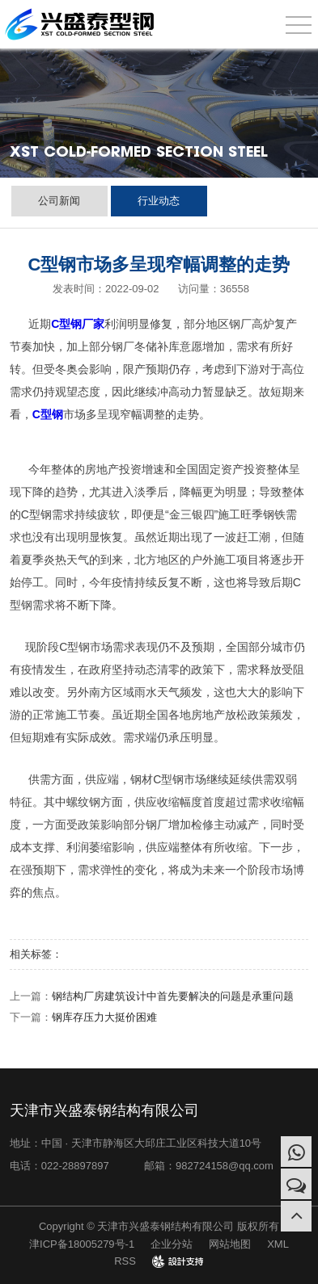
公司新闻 (59, 201)
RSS (125, 1261)
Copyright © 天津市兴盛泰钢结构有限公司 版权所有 (159, 1226)
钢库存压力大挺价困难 (104, 1017)
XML (278, 1244)
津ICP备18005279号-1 (81, 1244)
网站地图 (230, 1244)
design (178, 1261)
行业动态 (159, 201)
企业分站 (172, 1244)
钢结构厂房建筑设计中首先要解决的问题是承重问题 (173, 996)
